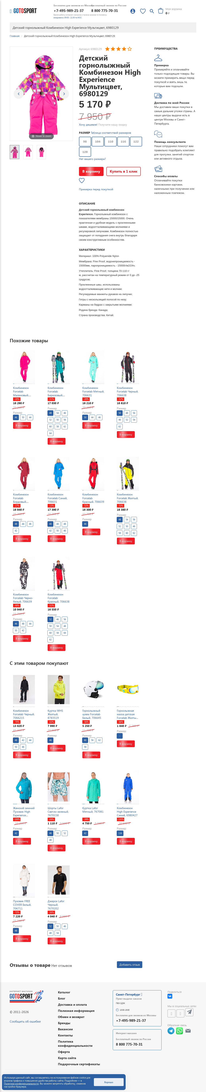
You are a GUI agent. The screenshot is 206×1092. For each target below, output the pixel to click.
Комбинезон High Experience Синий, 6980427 (127, 811)
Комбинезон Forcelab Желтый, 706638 (127, 497)
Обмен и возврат (71, 1017)
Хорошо (108, 1082)
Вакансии (65, 1029)
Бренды (64, 1023)
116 (123, 141)
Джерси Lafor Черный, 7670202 (56, 904)
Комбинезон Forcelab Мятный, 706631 (93, 391)
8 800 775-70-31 (104, 10)
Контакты (65, 1035)
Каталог (64, 992)
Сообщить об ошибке (25, 1021)
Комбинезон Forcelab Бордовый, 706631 (21, 499)
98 (85, 141)
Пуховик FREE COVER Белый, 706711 (22, 904)
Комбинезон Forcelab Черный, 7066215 (24, 714)
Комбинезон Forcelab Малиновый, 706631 (21, 393)
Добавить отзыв (129, 964)
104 (97, 141)
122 (136, 141)
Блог (61, 998)
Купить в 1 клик (123, 171)
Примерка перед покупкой (96, 189)
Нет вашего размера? (92, 159)
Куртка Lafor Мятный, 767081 (93, 809)
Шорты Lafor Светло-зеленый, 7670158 (58, 811)
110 (110, 141)
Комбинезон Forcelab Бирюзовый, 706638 (55, 393)
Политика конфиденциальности (75, 1043)
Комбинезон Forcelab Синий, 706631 (57, 497)
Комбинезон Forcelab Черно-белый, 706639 (23, 597)
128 (85, 152)
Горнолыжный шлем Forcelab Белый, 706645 (91, 714)
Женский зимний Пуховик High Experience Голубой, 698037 (24, 813)
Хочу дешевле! (88, 124)
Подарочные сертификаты (79, 1064)
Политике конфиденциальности (21, 1083)
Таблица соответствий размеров (111, 133)
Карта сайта (67, 1058)
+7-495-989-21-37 (69, 10)
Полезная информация (76, 1010)
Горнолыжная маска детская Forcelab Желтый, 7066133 (127, 716)
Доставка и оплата (72, 1004)
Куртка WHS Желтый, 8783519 (55, 714)
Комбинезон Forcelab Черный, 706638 (127, 391)
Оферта (64, 1052)
